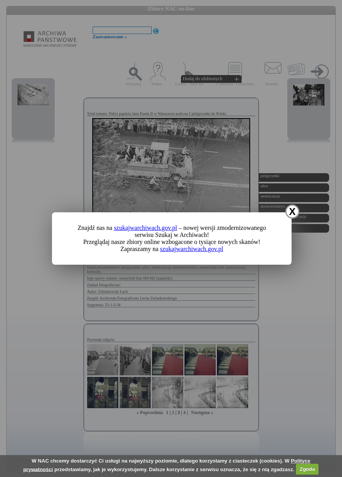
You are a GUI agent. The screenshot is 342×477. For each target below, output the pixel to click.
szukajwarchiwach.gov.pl (145, 227)
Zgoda (307, 469)
